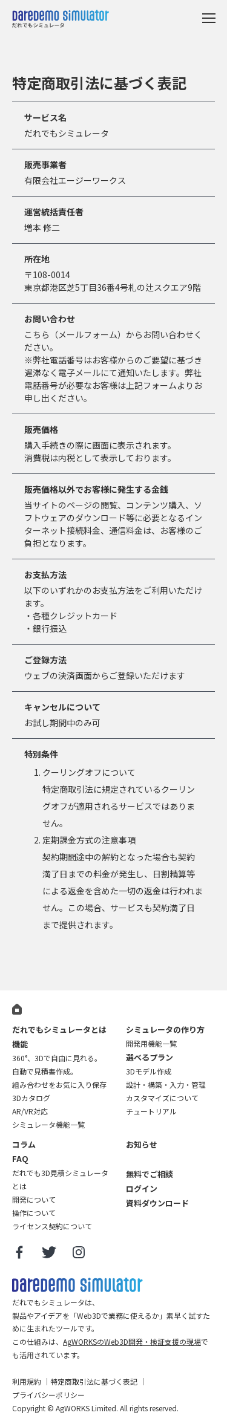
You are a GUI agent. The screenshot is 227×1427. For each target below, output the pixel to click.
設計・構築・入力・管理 (166, 1084)
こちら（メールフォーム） (75, 334)
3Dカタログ (31, 1098)
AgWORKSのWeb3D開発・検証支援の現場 (132, 1341)
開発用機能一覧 (151, 1043)
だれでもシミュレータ (60, 20)
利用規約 (26, 1381)
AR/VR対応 (30, 1111)
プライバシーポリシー (48, 1395)
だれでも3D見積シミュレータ (77, 1285)
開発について (34, 1199)
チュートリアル (151, 1111)
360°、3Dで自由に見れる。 (57, 1058)
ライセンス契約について (52, 1226)
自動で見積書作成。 (44, 1071)
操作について (34, 1213)
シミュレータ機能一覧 (48, 1124)
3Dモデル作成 (148, 1071)
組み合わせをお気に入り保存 (59, 1084)
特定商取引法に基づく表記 (93, 1381)
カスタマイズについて (162, 1098)
